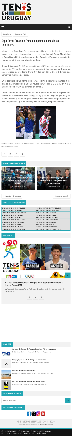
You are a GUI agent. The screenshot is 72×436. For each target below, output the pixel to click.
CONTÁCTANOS (39, 433)
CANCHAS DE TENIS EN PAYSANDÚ (47, 220)
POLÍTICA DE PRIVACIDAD (41, 431)
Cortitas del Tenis (20, 34)
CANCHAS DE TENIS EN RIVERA (46, 222)
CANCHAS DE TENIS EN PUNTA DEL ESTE (48, 208)
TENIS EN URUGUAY (46, 424)
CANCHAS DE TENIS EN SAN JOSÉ (12, 227)
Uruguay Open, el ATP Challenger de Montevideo (29, 360)
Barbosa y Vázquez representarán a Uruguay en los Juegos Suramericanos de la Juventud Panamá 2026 (34, 284)
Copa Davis (7, 34)
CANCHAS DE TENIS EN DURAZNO (12, 215)
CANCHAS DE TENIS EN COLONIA (46, 212)
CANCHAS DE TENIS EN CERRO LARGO (14, 212)
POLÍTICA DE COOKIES (10, 433)
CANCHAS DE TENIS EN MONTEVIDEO (13, 208)
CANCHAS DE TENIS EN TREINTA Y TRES (48, 229)
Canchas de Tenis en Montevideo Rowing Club (28, 381)
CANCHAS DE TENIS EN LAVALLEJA (47, 217)
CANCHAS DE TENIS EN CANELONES (47, 210)
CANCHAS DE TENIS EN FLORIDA (12, 217)
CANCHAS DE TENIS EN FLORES (46, 215)
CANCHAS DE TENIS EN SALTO (45, 224)
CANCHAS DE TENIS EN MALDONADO (13, 220)
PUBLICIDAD (25, 433)
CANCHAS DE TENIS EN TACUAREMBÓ (13, 229)
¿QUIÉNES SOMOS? (9, 431)
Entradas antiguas (61, 196)
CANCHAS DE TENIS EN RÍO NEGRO (13, 222)
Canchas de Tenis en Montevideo (23, 371)
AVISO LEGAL (23, 431)
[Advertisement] (36, 322)
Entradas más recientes (12, 196)
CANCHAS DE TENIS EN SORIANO (46, 227)
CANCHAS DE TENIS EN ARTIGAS (12, 210)
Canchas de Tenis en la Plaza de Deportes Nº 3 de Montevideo (34, 349)
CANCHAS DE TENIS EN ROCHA (11, 224)
